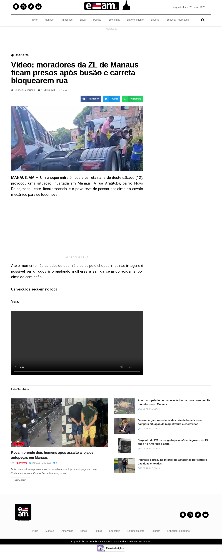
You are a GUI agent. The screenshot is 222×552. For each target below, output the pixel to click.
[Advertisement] (77, 229)
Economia (113, 19)
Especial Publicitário (178, 19)
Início (35, 19)
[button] (203, 20)
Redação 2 (21, 463)
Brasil (83, 19)
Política (97, 19)
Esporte (155, 19)
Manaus (49, 19)
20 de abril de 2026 (40, 463)
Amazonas (67, 19)
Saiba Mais (20, 481)
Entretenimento (135, 19)
